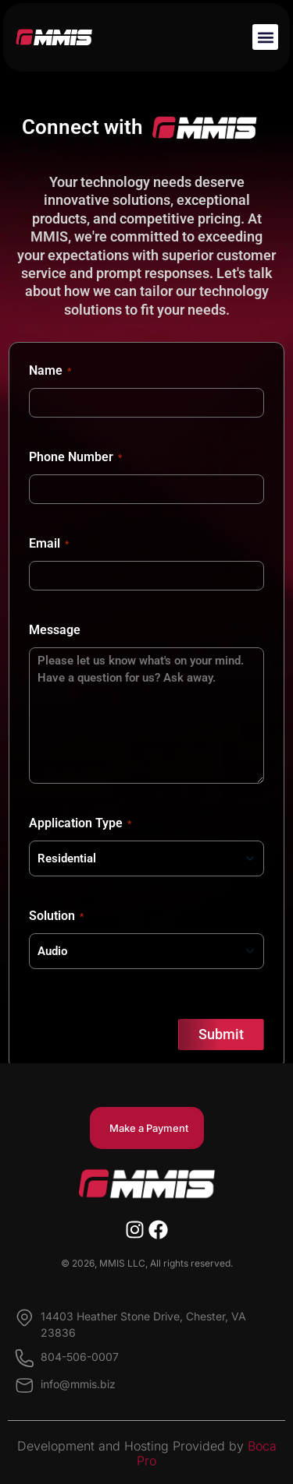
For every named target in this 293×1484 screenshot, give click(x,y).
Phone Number (75, 457)
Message (54, 629)
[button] (265, 37)
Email (49, 544)
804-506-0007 (80, 1356)
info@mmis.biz (78, 1384)
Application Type (80, 823)
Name (50, 371)
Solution (56, 916)
